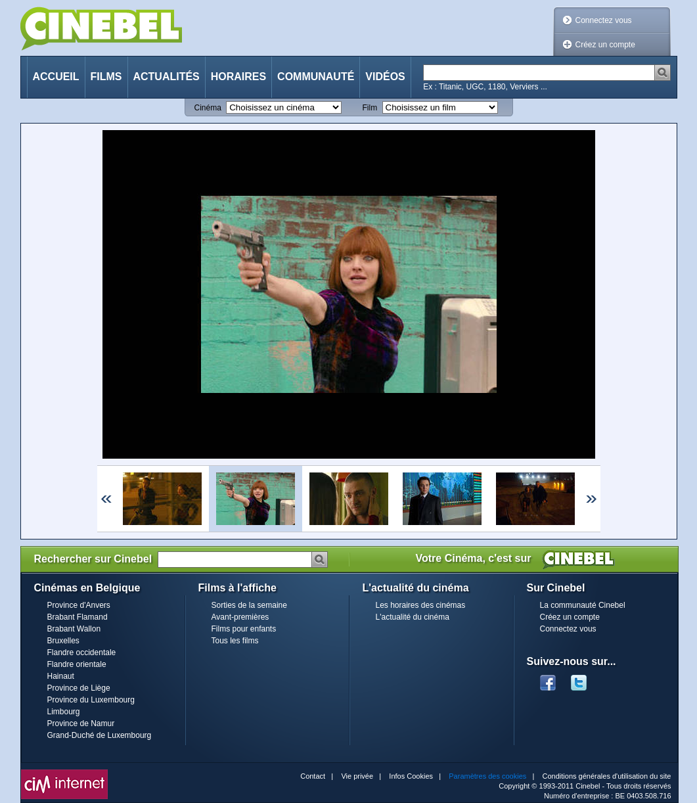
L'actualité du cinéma (412, 617)
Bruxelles (63, 640)
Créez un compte (605, 44)
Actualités (166, 76)
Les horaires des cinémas (421, 605)
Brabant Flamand (77, 617)
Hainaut (60, 676)
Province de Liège (78, 688)
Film (370, 107)
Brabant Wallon (74, 628)
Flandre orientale (76, 664)
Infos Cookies (411, 776)
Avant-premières (240, 617)
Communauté (315, 76)
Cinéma (207, 107)
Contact (312, 776)
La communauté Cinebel (582, 605)
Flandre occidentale (81, 652)
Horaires (238, 76)
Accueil (56, 76)
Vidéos (385, 76)
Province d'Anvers (78, 605)
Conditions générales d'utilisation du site (607, 776)
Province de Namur (81, 723)
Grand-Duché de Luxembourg (99, 735)
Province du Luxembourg (91, 699)
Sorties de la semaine (249, 605)
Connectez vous (603, 20)
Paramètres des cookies (487, 776)
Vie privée (357, 776)
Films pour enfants (244, 628)
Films (106, 76)
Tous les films (235, 640)
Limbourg (63, 711)
